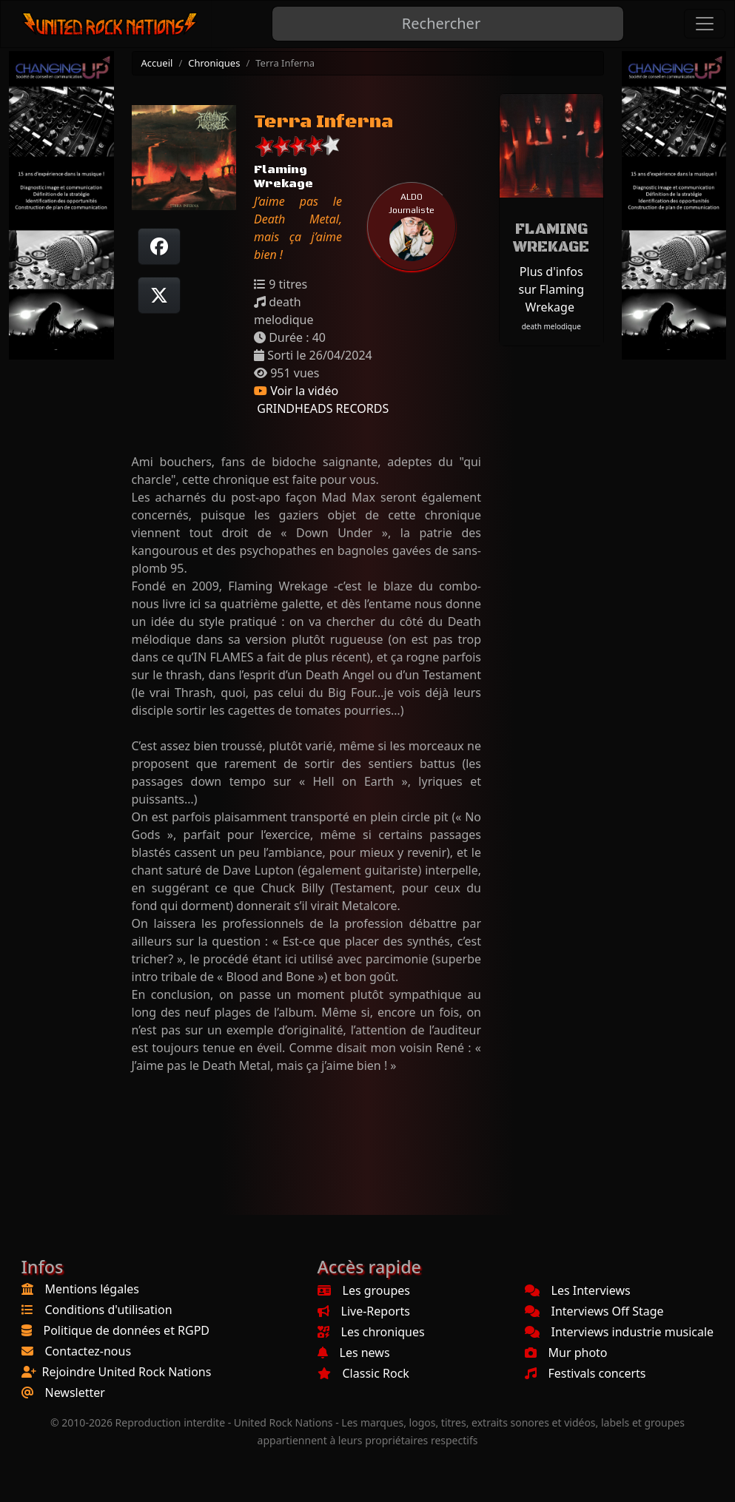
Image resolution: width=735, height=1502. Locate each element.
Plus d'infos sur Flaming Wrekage (551, 289)
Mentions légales (92, 1289)
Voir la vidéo (296, 391)
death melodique (551, 326)
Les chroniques (371, 1332)
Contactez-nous (88, 1351)
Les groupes (364, 1290)
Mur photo (566, 1352)
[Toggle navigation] (704, 23)
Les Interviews (578, 1290)
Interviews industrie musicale (619, 1332)
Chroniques (214, 63)
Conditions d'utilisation (108, 1309)
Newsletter (75, 1392)
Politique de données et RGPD (127, 1330)
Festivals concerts (585, 1373)
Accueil (157, 63)
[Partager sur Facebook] (159, 246)
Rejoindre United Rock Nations (127, 1372)
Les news (354, 1352)
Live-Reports (364, 1311)
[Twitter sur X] (159, 295)
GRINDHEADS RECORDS (321, 408)
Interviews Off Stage (594, 1311)
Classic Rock (363, 1373)
